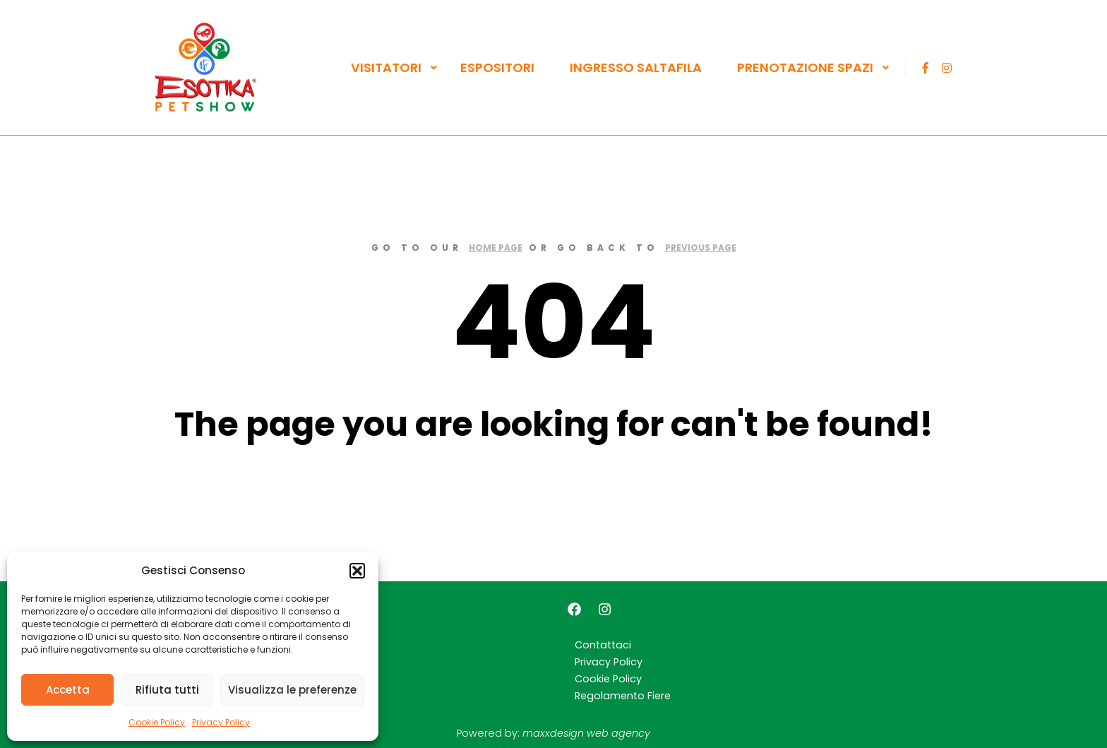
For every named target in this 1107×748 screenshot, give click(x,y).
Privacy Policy (221, 722)
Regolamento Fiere (623, 696)
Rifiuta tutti (167, 689)
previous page (700, 248)
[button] (357, 571)
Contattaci (603, 645)
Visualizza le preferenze (292, 689)
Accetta (68, 689)
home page (495, 248)
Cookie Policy (156, 722)
